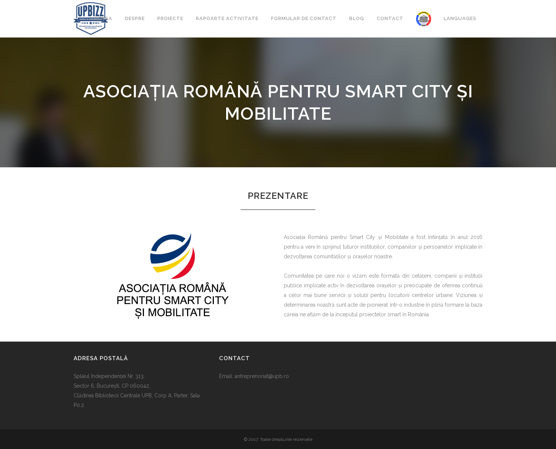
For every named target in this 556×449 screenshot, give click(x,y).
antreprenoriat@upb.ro (262, 376)
